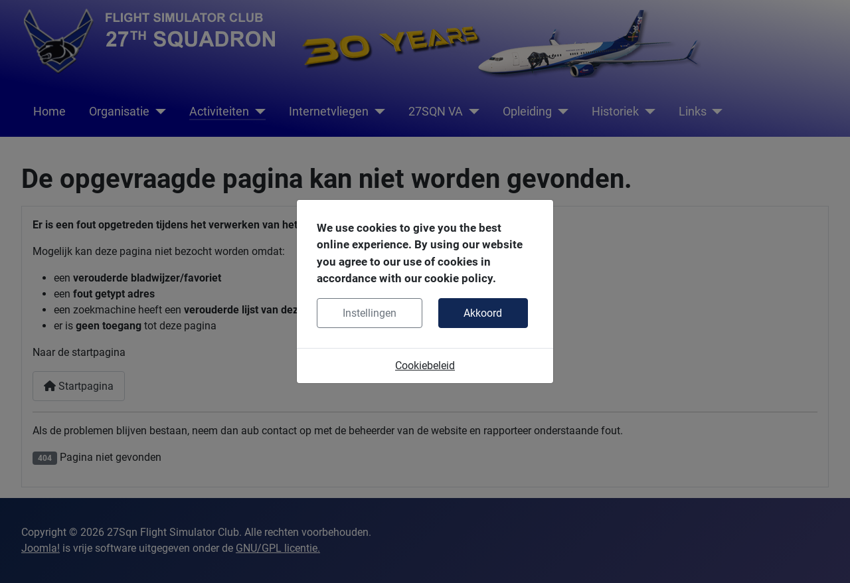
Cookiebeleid (425, 365)
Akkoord (483, 313)
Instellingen (369, 313)
